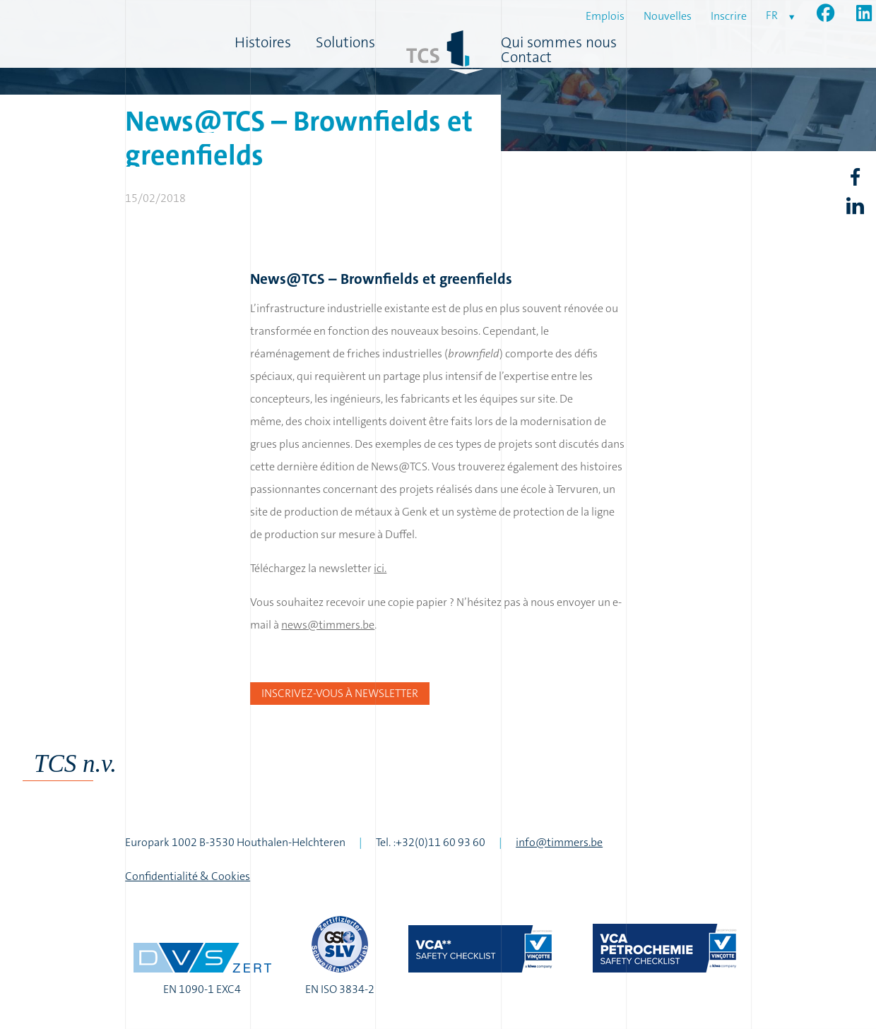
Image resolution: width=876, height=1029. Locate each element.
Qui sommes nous (559, 42)
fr (772, 15)
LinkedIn (855, 206)
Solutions (345, 42)
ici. (380, 568)
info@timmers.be (559, 842)
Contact (526, 57)
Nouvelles (668, 15)
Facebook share (855, 177)
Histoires (263, 42)
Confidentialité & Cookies (187, 876)
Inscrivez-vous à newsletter (339, 693)
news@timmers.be (327, 624)
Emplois (605, 15)
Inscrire (729, 15)
